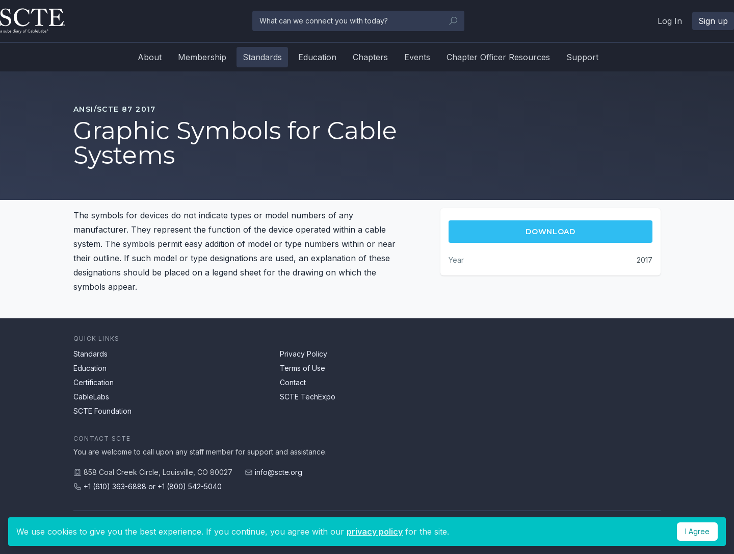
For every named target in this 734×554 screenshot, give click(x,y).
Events (417, 57)
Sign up (713, 21)
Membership (202, 57)
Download (550, 231)
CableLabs (91, 396)
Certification (93, 382)
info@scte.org (278, 472)
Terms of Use (302, 368)
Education (317, 57)
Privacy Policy (303, 353)
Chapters (370, 57)
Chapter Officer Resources (498, 57)
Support (582, 57)
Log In (670, 21)
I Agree (697, 531)
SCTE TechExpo (307, 396)
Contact (293, 382)
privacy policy (375, 531)
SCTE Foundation (102, 411)
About (150, 57)
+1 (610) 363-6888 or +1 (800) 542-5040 (153, 486)
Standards (262, 57)
